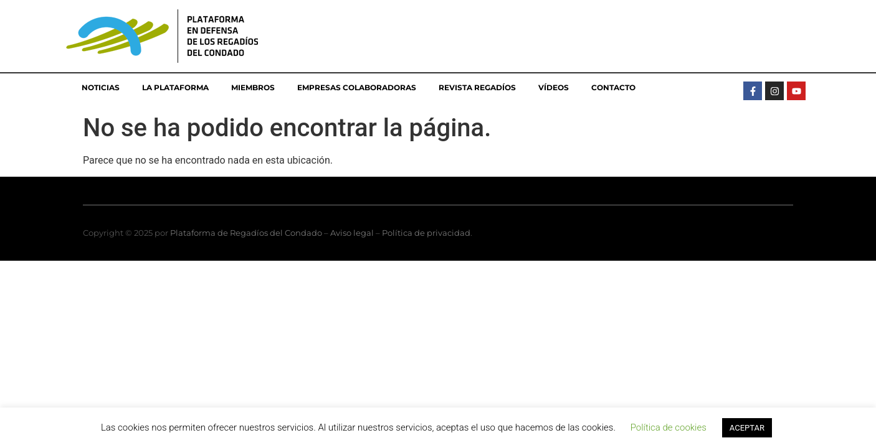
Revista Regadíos (477, 87)
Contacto (613, 87)
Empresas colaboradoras (356, 87)
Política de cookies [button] (669, 427)
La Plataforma (175, 87)
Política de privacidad (426, 233)
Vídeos (553, 87)
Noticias (101, 87)
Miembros (253, 87)
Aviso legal (352, 233)
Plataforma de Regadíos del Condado (246, 233)
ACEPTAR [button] (747, 427)
